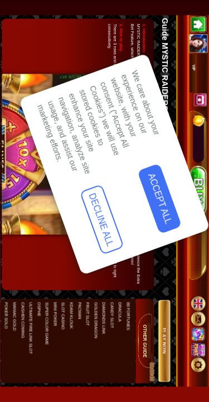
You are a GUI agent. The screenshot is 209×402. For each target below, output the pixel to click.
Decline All (33, 328)
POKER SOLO (6, 315)
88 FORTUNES (127, 316)
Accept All (34, 255)
